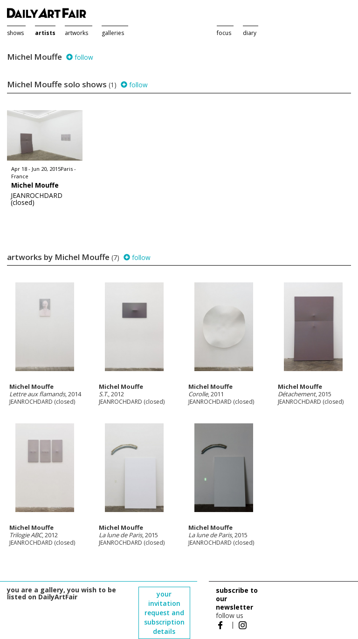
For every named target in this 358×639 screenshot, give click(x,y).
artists (45, 33)
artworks (76, 33)
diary (249, 33)
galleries (113, 33)
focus (224, 33)
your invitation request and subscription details (164, 613)
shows (15, 33)
